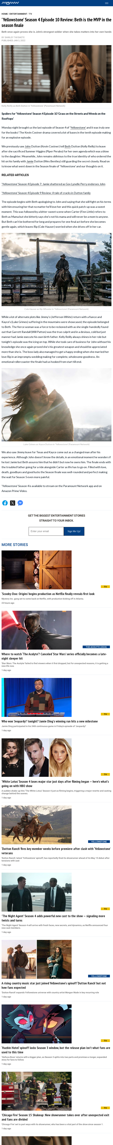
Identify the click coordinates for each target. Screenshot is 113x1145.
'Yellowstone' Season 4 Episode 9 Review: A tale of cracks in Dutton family (46, 193)
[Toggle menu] (108, 3)
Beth (68, 146)
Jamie (29, 161)
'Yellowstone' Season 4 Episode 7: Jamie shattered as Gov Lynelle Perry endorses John (53, 184)
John (28, 146)
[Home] (10, 3)
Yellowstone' (78, 127)
